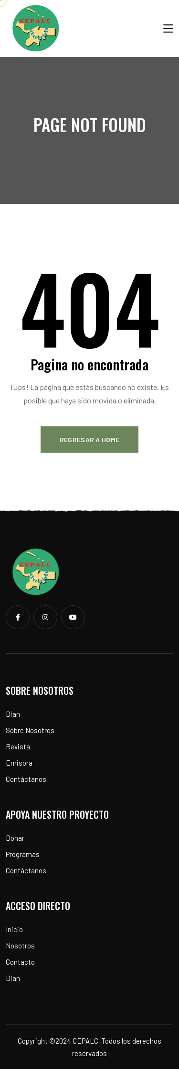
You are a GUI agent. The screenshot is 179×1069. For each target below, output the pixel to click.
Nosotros (20, 945)
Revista (18, 746)
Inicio (14, 929)
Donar (15, 838)
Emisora (19, 762)
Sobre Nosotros (30, 730)
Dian (13, 714)
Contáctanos (26, 779)
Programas (23, 854)
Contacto (20, 962)
